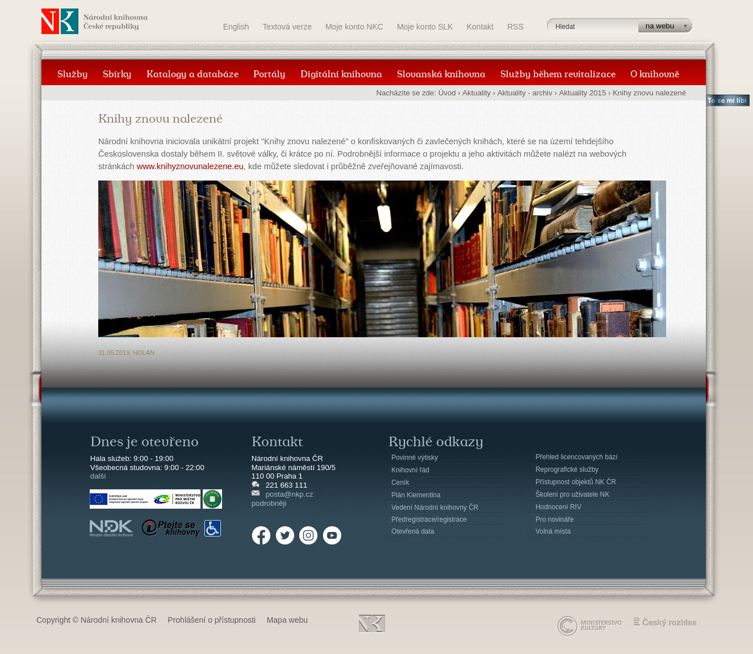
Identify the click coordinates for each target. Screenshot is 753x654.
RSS (515, 26)
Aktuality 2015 (582, 93)
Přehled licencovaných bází (577, 457)
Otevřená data (412, 531)
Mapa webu (287, 619)
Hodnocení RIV (559, 507)
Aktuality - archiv (525, 93)
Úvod (447, 93)
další (98, 476)
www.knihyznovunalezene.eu (190, 166)
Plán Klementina (415, 495)
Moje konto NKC (354, 26)
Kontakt (480, 26)
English (236, 26)
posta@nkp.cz (289, 494)
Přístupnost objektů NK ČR (576, 482)
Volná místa (553, 531)
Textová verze (287, 26)
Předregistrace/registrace (429, 519)
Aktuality (476, 93)
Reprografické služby (567, 469)
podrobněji (269, 503)
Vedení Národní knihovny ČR (434, 508)
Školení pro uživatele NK (572, 494)
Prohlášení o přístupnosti (212, 619)
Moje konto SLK (425, 26)
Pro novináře (555, 519)
